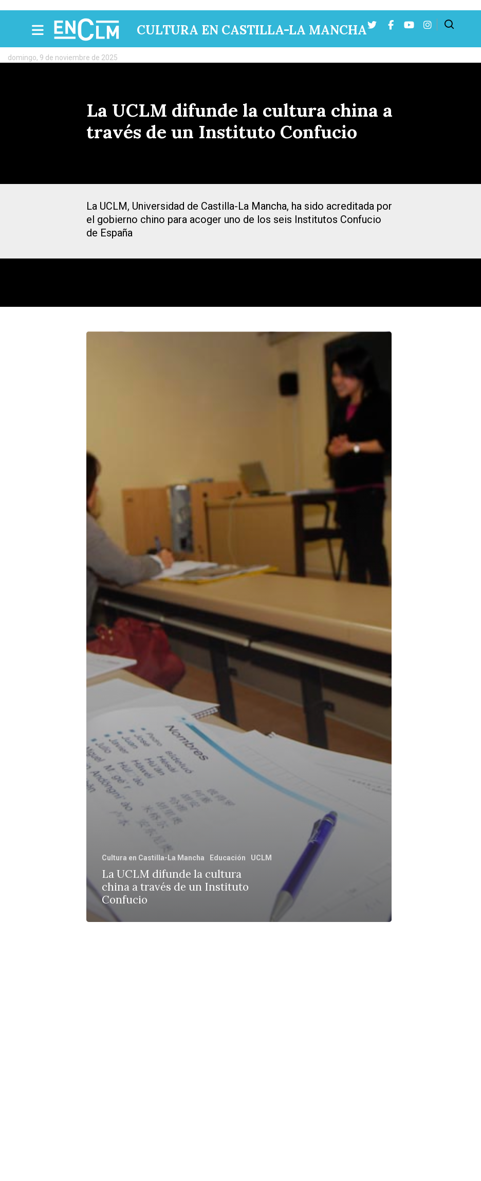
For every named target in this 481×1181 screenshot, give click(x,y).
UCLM (261, 858)
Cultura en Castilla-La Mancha (252, 30)
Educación (228, 858)
